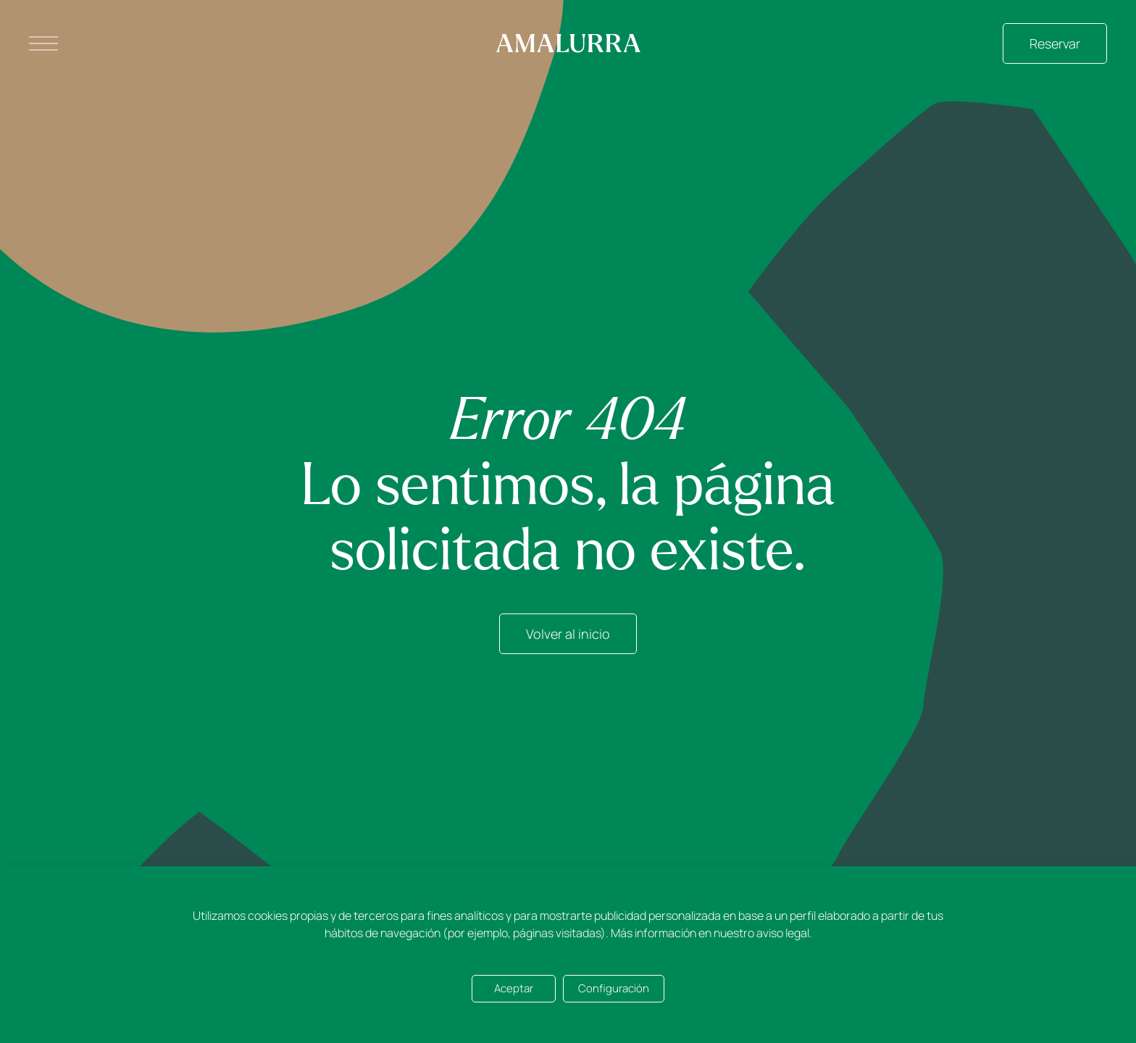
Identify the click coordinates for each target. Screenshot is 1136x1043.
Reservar (1055, 43)
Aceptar (513, 988)
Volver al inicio (568, 633)
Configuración (613, 988)
